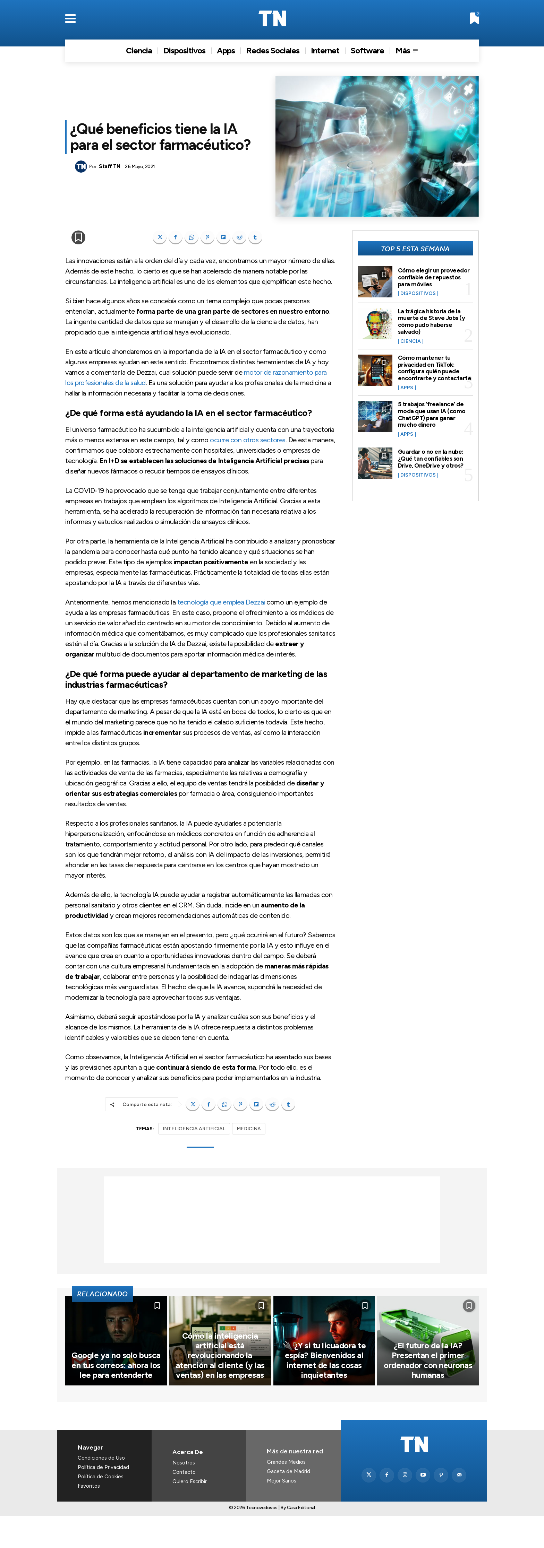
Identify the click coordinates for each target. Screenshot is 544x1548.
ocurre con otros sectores (248, 440)
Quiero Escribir (189, 1514)
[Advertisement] (272, 1219)
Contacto (184, 1505)
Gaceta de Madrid (288, 1504)
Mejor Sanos (281, 1513)
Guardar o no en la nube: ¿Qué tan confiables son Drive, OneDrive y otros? (432, 458)
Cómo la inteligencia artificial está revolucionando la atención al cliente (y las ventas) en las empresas (220, 1390)
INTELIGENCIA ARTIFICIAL (194, 1129)
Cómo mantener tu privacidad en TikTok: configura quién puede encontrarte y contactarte (434, 368)
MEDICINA (249, 1129)
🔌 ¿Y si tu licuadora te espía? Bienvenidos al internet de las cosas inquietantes (324, 1394)
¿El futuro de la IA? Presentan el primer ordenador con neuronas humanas (428, 1394)
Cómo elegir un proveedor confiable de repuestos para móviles (434, 277)
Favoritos (89, 1518)
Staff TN (109, 166)
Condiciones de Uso (101, 1490)
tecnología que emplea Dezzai (221, 602)
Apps (406, 387)
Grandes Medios (286, 1495)
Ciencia (410, 341)
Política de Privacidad (103, 1500)
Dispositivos (418, 293)
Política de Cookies (101, 1509)
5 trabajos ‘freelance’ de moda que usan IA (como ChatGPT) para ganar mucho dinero (432, 414)
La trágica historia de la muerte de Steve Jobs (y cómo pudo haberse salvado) (432, 321)
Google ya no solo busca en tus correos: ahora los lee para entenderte (116, 1398)
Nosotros (183, 1495)
